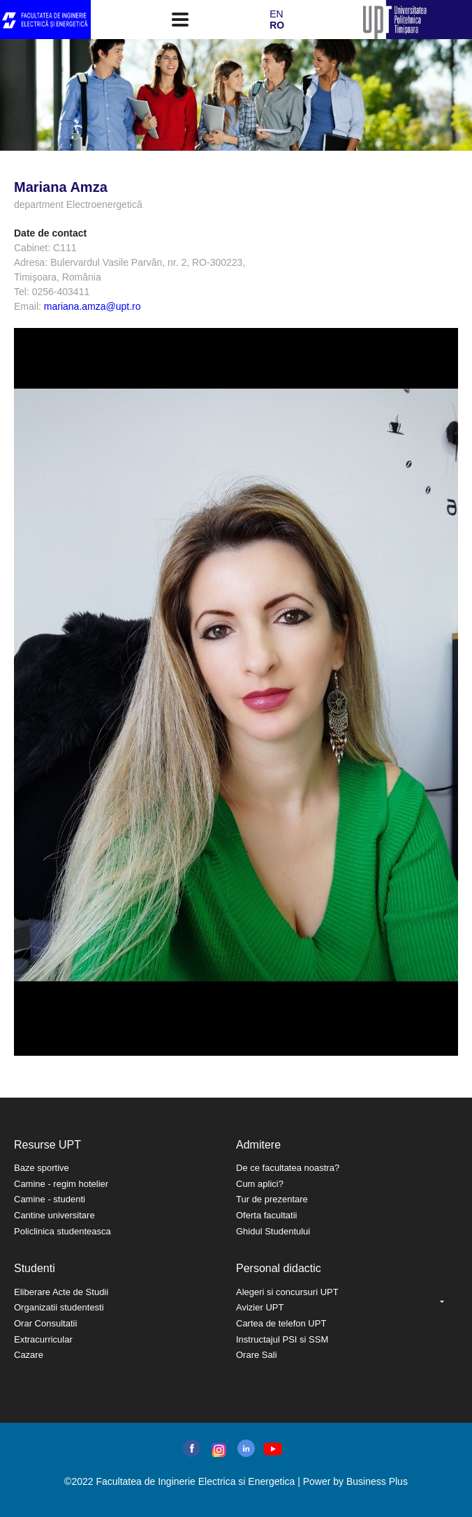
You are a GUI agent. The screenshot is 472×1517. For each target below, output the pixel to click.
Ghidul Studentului (273, 1231)
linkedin (246, 1448)
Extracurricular (43, 1339)
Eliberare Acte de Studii (61, 1292)
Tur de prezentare (272, 1199)
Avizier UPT (259, 1307)
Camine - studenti (49, 1199)
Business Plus (377, 1481)
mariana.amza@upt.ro (92, 306)
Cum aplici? (259, 1184)
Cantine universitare (54, 1215)
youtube (271, 1449)
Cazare (28, 1355)
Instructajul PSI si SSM (282, 1339)
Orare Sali (256, 1355)
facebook (191, 1448)
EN (276, 14)
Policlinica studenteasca (62, 1231)
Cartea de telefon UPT (281, 1323)
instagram (217, 1450)
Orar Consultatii (45, 1323)
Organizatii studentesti (59, 1307)
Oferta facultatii (266, 1215)
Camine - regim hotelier (61, 1184)
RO (277, 25)
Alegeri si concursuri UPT (287, 1292)
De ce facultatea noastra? (287, 1168)
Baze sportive (41, 1168)
